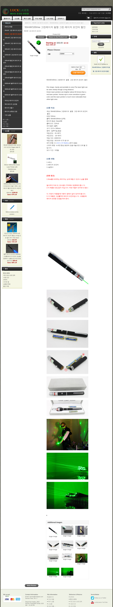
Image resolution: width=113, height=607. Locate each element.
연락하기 (61, 18)
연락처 (5, 279)
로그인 (84, 13)
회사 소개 (95, 31)
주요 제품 (38, 18)
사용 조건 (6, 277)
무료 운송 (95, 29)
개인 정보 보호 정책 (9, 275)
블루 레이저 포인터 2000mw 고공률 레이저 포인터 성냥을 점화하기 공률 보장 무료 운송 (12, 253)
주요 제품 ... (6, 124)
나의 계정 (49, 18)
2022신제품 (8, 27)
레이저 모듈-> (9, 108)
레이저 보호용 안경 (11, 111)
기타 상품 (8, 115)
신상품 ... (5, 121)
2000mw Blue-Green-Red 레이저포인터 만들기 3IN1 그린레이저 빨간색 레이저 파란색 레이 (12, 184)
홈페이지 (7, 18)
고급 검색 (101, 47)
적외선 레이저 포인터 (12, 100)
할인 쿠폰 (6, 286)
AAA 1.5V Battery (63, 143)
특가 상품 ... (6, 119)
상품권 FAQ (6, 284)
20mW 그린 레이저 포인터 (13, 30)
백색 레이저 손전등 (11, 104)
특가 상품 (27, 18)
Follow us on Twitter (98, 598)
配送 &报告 (6, 273)
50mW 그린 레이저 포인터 (40, 23)
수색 (95, 36)
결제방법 (95, 27)
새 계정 (108, 13)
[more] (12, 131)
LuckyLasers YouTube (99, 602)
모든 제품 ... (6, 126)
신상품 (17, 18)
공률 (49, 54)
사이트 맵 (6, 282)
